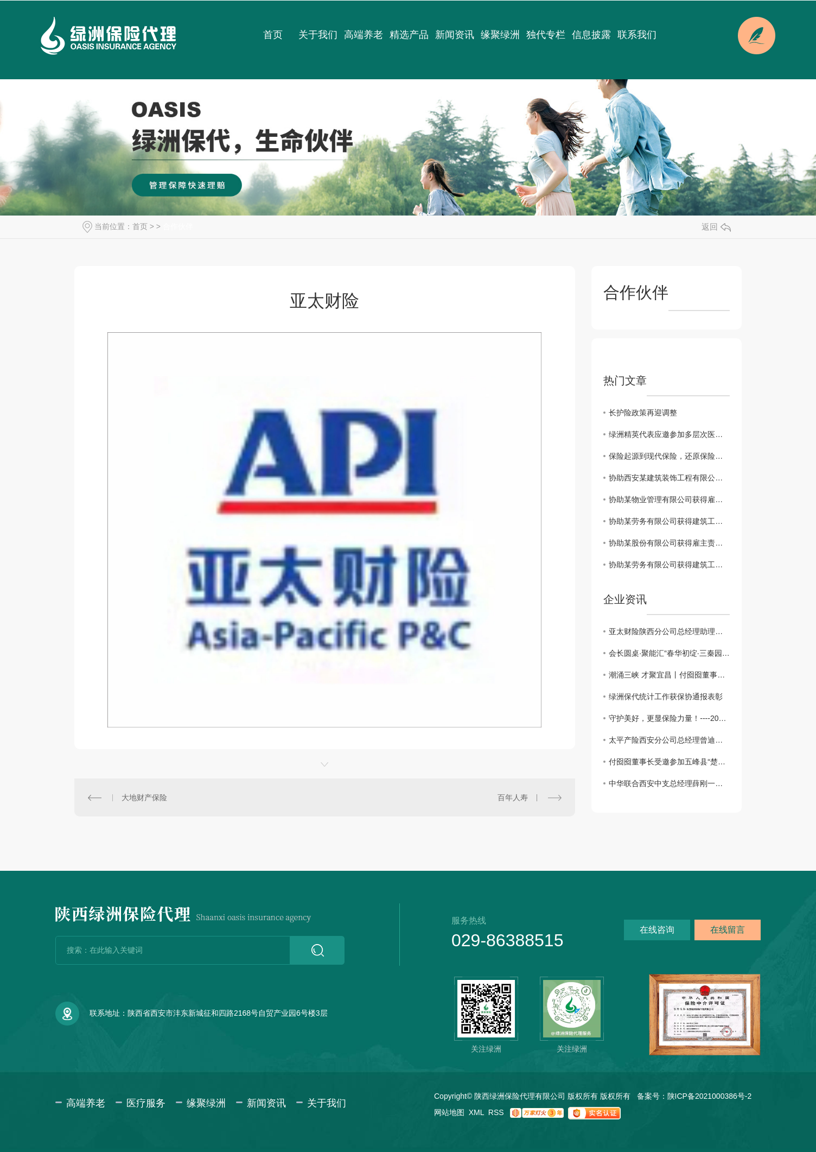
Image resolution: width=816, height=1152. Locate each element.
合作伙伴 (178, 226)
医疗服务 (145, 1103)
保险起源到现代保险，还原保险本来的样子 (669, 456)
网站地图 (449, 1112)
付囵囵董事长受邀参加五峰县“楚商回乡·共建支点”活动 (669, 761)
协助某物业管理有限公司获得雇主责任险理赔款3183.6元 (669, 499)
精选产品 (409, 34)
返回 (716, 226)
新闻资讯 (454, 34)
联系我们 (636, 34)
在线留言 (727, 929)
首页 (273, 34)
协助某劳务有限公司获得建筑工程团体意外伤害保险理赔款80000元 (669, 564)
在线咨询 (657, 929)
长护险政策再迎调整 (643, 412)
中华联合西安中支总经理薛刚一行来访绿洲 (669, 783)
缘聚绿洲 (500, 34)
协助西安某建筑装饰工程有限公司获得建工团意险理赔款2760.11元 (669, 477)
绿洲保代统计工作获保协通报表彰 (666, 696)
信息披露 (591, 34)
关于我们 (317, 34)
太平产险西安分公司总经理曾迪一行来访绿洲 (669, 740)
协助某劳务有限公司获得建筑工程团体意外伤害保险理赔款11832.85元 (669, 521)
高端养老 (363, 34)
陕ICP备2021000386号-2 (709, 1096)
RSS (496, 1112)
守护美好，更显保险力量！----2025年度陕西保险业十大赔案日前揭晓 (669, 718)
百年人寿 (513, 797)
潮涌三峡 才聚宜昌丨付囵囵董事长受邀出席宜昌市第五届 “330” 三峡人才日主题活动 (669, 674)
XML (476, 1112)
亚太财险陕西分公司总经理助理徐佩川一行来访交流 (669, 631)
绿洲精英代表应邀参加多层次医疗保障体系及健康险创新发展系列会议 (669, 434)
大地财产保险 (144, 797)
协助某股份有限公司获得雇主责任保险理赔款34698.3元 (669, 543)
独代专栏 (545, 34)
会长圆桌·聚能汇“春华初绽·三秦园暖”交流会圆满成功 (669, 653)
